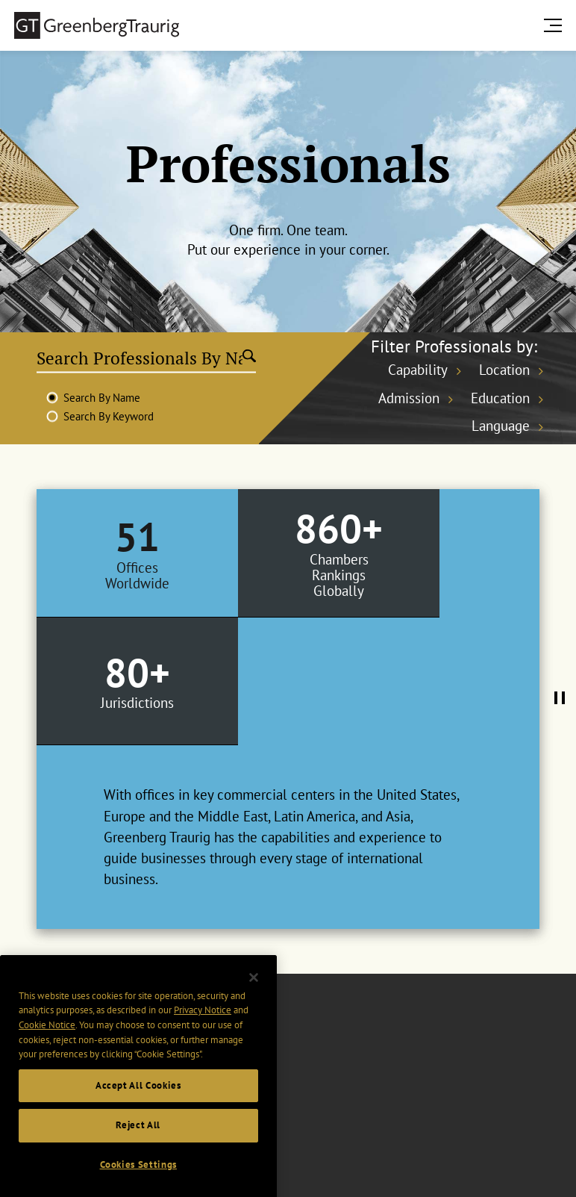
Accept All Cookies (138, 1109)
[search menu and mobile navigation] (556, 25)
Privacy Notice (202, 1034)
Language (501, 426)
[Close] (253, 1001)
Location (504, 370)
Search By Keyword (108, 416)
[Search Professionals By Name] (139, 357)
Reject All (138, 1149)
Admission (408, 398)
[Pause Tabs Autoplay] (559, 640)
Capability (418, 370)
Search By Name (101, 398)
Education (500, 398)
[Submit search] (249, 357)
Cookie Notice (47, 1048)
